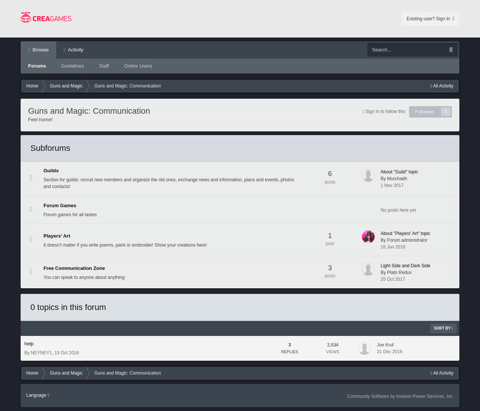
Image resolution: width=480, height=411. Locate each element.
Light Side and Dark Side (405, 265)
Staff (104, 66)
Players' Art (57, 236)
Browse (40, 50)
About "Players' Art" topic (405, 233)
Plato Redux (399, 272)
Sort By (443, 328)
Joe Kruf (385, 345)
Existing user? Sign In (430, 18)
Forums (37, 66)
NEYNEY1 (41, 352)
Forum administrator (407, 240)
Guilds (51, 170)
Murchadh (397, 178)
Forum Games (60, 205)
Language (37, 395)
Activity (75, 50)
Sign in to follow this (385, 111)
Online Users (138, 66)
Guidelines (72, 66)
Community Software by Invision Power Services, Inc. (400, 396)
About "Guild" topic (399, 172)
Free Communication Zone (74, 268)
